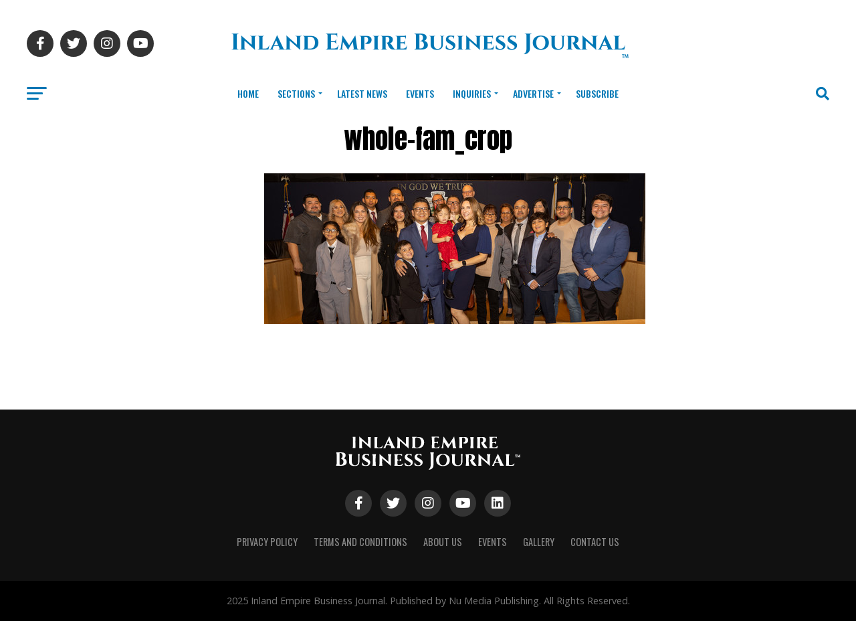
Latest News (362, 93)
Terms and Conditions (360, 542)
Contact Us (594, 542)
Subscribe (597, 93)
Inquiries (472, 93)
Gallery (538, 542)
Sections (296, 93)
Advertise (533, 93)
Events (420, 93)
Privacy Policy (267, 542)
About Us (442, 542)
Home (248, 93)
